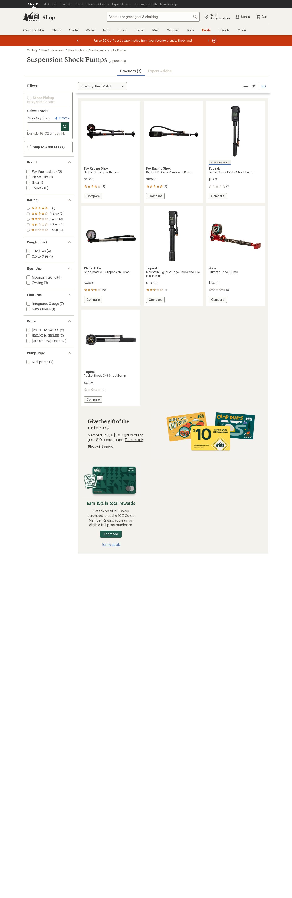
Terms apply (134, 440)
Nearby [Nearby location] (61, 118)
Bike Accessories (52, 50)
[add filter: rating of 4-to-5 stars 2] (45, 214)
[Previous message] (77, 40)
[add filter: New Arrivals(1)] (38, 309)
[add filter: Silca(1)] (32, 182)
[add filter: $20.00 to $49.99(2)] (42, 330)
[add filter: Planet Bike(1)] (37, 177)
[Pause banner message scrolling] (214, 40)
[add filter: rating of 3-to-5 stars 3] (45, 219)
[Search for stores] (65, 126)
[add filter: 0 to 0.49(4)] (36, 251)
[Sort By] (102, 86)
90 (263, 86)
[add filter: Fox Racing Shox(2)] (41, 171)
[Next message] (208, 40)
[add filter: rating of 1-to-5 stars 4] (45, 230)
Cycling (32, 50)
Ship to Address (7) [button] (46, 147)
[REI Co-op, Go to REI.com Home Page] (31, 17)
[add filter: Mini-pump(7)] (37, 362)
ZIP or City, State (38, 118)
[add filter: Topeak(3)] (34, 188)
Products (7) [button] (130, 71)
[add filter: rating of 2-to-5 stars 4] (45, 224)
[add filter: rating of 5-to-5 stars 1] (45, 208)
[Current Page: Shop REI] (34, 4)
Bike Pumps (118, 50)
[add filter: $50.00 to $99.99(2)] (42, 335)
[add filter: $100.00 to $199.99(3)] (44, 341)
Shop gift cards (100, 446)
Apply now (110, 534)
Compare (93, 196)
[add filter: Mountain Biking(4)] (41, 277)
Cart (261, 16)
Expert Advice (160, 71)
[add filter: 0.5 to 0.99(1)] (37, 256)
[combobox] (153, 17)
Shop (49, 17)
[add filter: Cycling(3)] (34, 283)
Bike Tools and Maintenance (87, 50)
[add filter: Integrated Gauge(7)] (42, 304)
